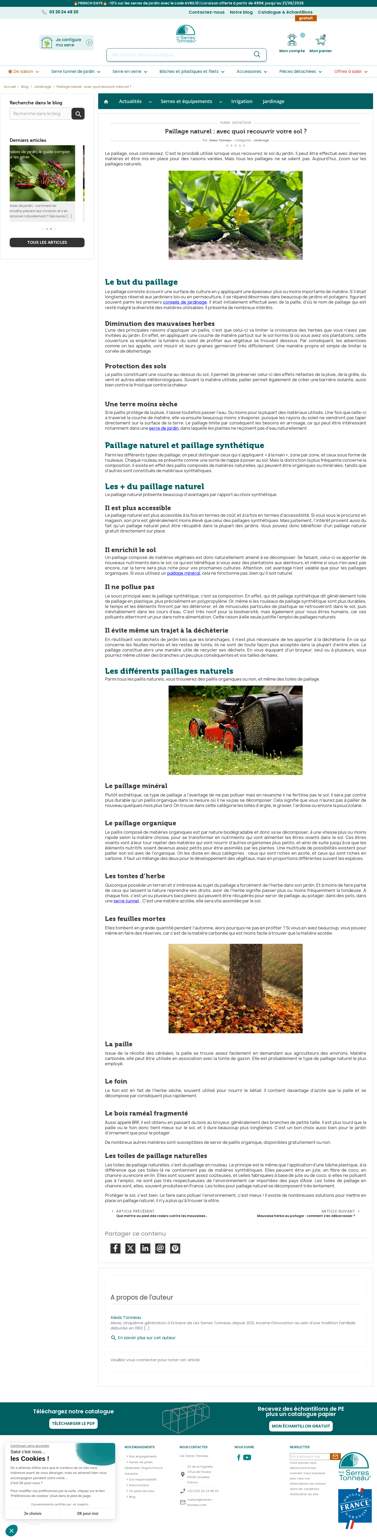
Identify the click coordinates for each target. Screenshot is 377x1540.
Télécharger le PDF (73, 1423)
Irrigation (241, 101)
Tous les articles (47, 242)
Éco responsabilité (142, 1479)
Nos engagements (143, 1456)
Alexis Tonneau (220, 140)
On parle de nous (141, 1491)
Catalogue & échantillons (285, 12)
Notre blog (241, 12)
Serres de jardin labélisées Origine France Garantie (144, 1468)
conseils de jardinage (185, 302)
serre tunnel (126, 901)
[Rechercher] (187, 54)
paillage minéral (183, 573)
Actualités (130, 101)
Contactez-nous (207, 12)
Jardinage (273, 101)
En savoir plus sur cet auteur (143, 1338)
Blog (132, 1497)
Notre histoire (139, 1485)
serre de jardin (164, 428)
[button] (38, 228)
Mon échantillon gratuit (301, 1426)
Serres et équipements (186, 101)
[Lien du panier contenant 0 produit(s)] (321, 43)
